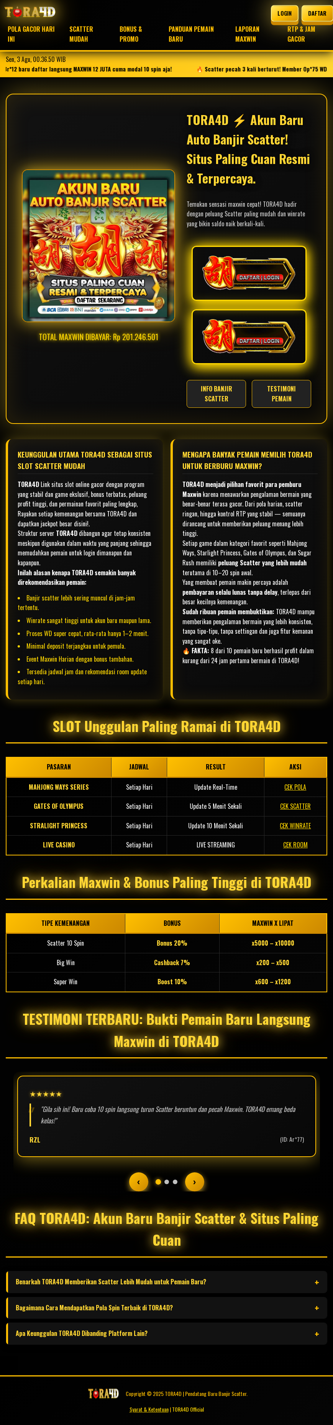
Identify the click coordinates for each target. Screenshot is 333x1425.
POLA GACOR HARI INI (31, 34)
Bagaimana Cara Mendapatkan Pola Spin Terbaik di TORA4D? (94, 1307)
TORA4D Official (188, 1409)
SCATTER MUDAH (81, 34)
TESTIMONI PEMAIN (281, 393)
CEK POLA (295, 787)
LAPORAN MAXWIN (247, 34)
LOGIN (285, 13)
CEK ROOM (295, 844)
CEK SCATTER (295, 806)
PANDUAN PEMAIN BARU (191, 34)
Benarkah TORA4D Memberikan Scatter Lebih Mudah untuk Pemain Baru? (111, 1281)
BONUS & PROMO (131, 34)
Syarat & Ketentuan (149, 1409)
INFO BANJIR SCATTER (216, 393)
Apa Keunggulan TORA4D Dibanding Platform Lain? (82, 1333)
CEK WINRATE (295, 825)
